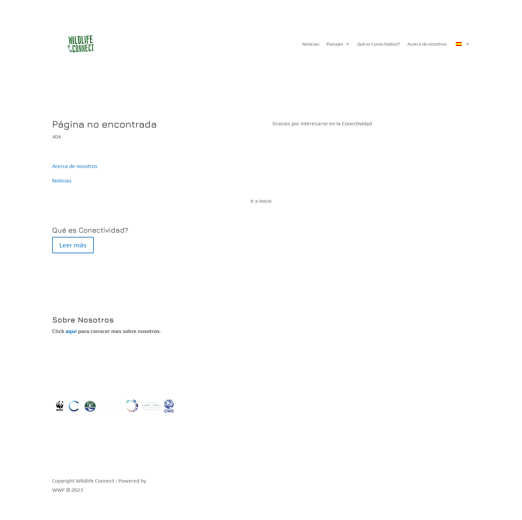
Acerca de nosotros (427, 44)
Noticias (310, 44)
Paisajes (335, 44)
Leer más (73, 245)
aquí (71, 331)
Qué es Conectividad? (378, 44)
